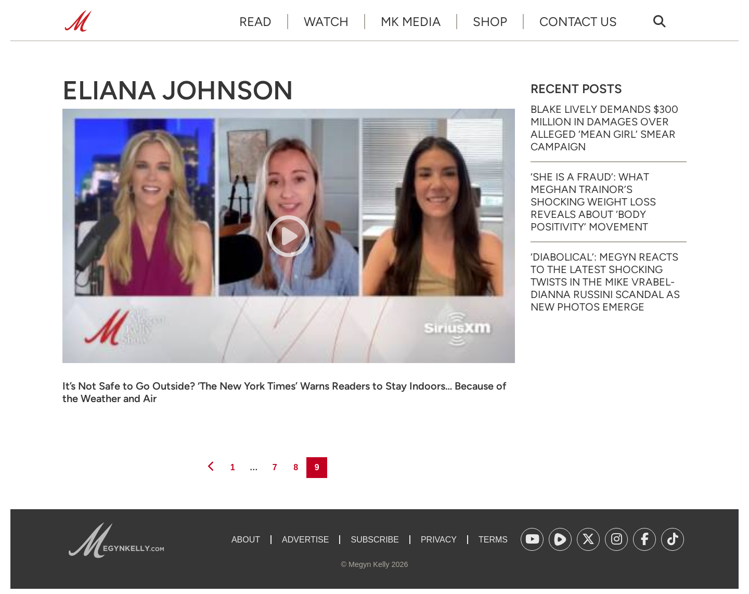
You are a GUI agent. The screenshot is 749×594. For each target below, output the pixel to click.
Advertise (305, 539)
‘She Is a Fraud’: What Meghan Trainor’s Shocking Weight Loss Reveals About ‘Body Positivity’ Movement (593, 202)
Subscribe (374, 539)
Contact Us (578, 21)
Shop (490, 21)
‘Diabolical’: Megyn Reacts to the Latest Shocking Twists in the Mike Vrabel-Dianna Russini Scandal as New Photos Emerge (605, 282)
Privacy (439, 539)
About (245, 539)
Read (255, 21)
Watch (326, 21)
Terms (493, 539)
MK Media (411, 21)
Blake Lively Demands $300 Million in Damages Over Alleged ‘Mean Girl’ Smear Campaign (604, 128)
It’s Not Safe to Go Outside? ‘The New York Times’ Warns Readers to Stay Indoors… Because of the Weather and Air (284, 392)
